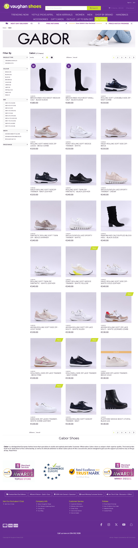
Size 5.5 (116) (9, 113)
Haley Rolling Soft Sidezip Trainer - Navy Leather (43, 191)
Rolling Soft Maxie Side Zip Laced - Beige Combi (43, 145)
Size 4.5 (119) (9, 108)
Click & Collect (74, 513)
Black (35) (8, 74)
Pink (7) (7, 95)
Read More (13, 450)
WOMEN (79, 14)
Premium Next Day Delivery (16, 494)
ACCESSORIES (40, 19)
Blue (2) (7, 77)
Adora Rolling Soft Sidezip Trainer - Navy (79, 420)
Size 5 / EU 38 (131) (10, 110)
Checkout (130, 8)
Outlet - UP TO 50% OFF (80, 19)
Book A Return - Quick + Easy (40, 494)
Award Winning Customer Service (90, 494)
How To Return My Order (111, 506)
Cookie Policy (107, 510)
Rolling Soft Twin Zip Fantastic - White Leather (42, 282)
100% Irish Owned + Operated (64, 494)
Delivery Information (76, 506)
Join (134, 2)
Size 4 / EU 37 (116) (10, 105)
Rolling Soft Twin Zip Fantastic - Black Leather (78, 191)
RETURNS (101, 19)
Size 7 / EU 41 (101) (10, 121)
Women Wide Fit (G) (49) (12, 134)
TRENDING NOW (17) (11, 60)
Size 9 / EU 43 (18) (10, 126)
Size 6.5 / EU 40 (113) (11, 118)
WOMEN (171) (9, 63)
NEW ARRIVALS (64, 14)
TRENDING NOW (20, 14)
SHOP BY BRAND (104, 14)
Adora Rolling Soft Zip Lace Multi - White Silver (79, 328)
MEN (89, 14)
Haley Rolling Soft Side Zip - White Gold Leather (114, 282)
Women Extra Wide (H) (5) (13, 136)
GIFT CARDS (57, 19)
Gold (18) (8, 82)
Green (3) (8, 85)
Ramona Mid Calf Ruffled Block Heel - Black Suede (116, 236)
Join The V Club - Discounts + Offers (119, 494)
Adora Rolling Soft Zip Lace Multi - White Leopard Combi (114, 328)
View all (75, 57)
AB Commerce (130, 537)
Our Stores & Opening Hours (45, 506)
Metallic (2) (9, 90)
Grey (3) (7, 87)
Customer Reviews (75, 504)
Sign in (129, 2)
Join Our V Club (8, 504)
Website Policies (108, 508)
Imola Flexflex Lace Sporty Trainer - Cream (114, 191)
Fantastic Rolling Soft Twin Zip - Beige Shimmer (44, 236)
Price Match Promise (109, 504)
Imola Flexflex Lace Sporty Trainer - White (79, 236)
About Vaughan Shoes (43, 504)
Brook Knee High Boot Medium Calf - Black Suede (45, 99)
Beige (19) (8, 72)
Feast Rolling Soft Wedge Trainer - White (78, 145)
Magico (116, 537)
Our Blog (39, 510)
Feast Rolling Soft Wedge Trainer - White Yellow (78, 282)
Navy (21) (8, 92)
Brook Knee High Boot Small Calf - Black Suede (80, 99)
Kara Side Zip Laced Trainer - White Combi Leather (44, 420)
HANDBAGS (122, 14)
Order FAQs (73, 508)
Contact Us (40, 508)
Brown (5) (8, 79)
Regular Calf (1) (10, 139)
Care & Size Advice (75, 510)
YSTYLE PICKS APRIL (42, 14)
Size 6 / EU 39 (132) (10, 115)
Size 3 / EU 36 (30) (10, 103)
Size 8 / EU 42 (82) (10, 123)
